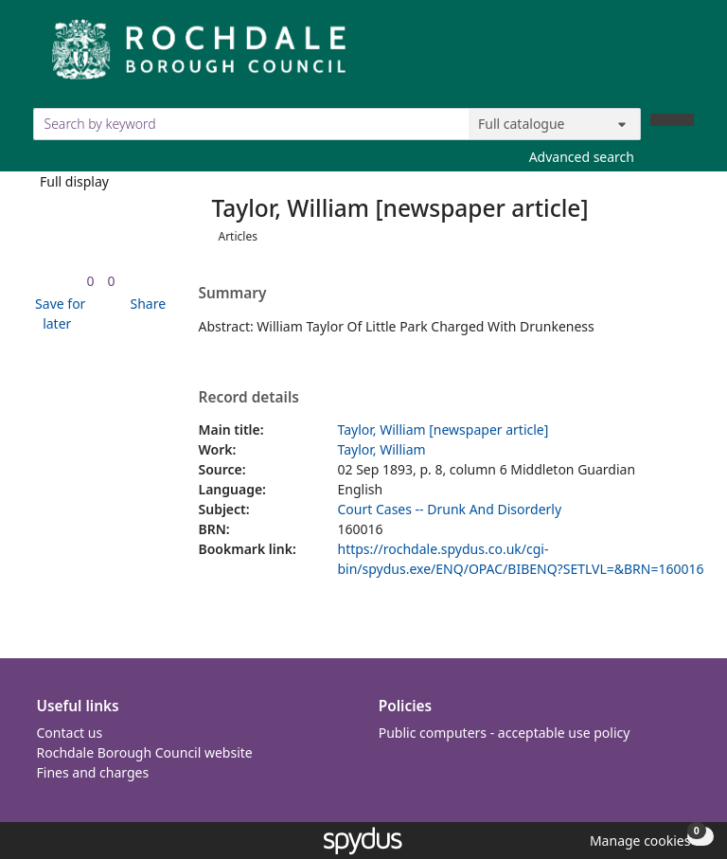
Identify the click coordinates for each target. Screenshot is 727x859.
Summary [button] (233, 293)
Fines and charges (93, 772)
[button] (58, 313)
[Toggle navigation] (684, 56)
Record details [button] (249, 397)
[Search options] (555, 124)
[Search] (672, 120)
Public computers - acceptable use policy (504, 733)
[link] (90, 281)
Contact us (70, 733)
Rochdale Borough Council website (145, 752)
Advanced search (581, 157)
